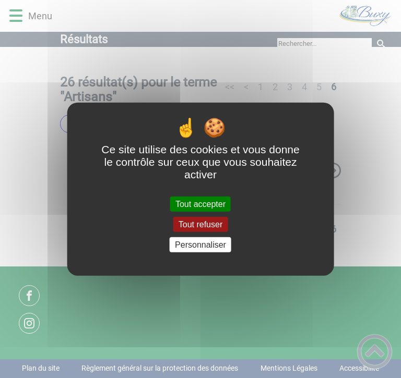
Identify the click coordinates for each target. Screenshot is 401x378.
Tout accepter (200, 203)
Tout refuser (200, 224)
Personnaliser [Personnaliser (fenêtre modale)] (200, 244)
